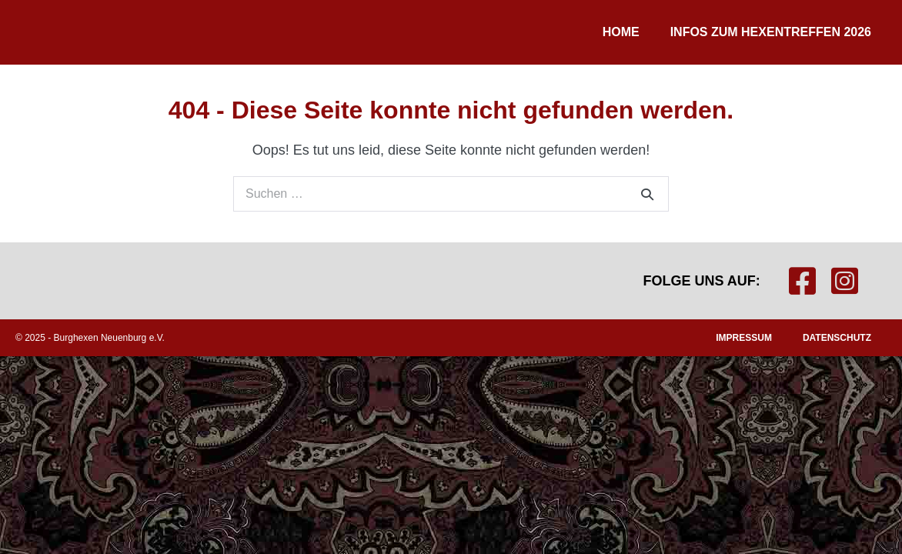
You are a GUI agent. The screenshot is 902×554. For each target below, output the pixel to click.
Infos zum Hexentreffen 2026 (770, 31)
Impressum (744, 337)
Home (621, 31)
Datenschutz (837, 337)
